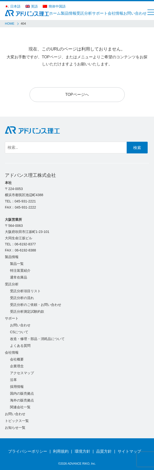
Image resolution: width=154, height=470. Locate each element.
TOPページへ (77, 94)
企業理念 (17, 366)
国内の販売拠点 (22, 393)
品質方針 (104, 451)
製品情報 (12, 257)
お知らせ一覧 (15, 428)
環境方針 (82, 451)
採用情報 (17, 387)
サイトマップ (129, 451)
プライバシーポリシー (27, 451)
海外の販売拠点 (22, 400)
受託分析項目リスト (25, 291)
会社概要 (17, 359)
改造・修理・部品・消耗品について (37, 339)
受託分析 (12, 284)
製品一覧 (17, 264)
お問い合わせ (20, 325)
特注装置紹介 (20, 270)
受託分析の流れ (22, 298)
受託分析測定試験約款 (27, 311)
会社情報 (12, 352)
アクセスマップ (22, 373)
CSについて (19, 332)
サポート (12, 318)
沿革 (13, 380)
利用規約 (61, 451)
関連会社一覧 (20, 407)
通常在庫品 (18, 277)
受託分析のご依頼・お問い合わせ (35, 305)
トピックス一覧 (17, 421)
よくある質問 (20, 346)
